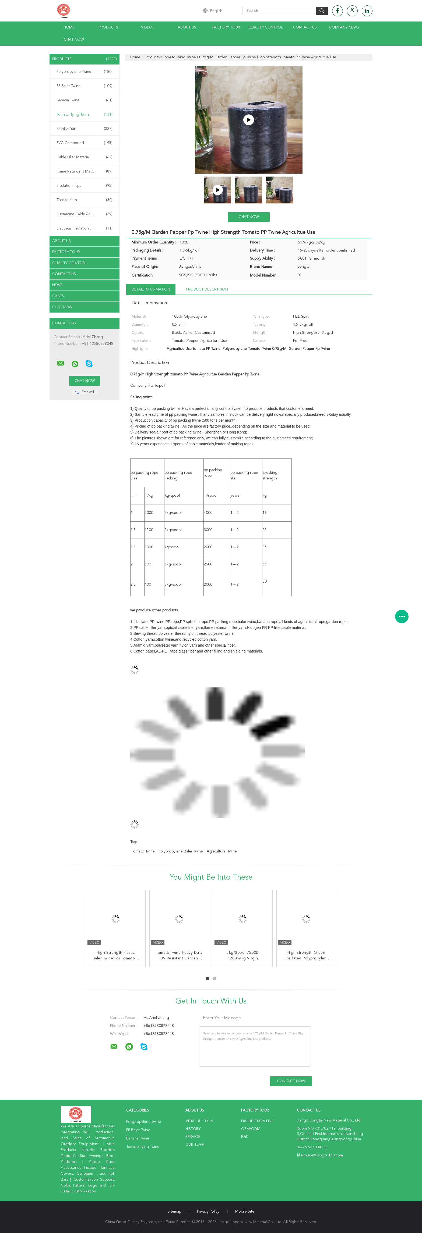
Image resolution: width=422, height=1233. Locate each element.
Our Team (195, 1144)
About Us (187, 27)
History (193, 1129)
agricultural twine (222, 851)
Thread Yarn (84, 200)
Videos (147, 27)
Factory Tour (226, 27)
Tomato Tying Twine (84, 114)
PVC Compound (84, 143)
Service (192, 1137)
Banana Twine (84, 100)
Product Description (207, 289)
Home (69, 27)
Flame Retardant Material (84, 171)
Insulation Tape (84, 185)
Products (108, 27)
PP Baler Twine (84, 86)
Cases (58, 296)
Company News (344, 27)
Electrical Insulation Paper (84, 228)
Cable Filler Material (84, 157)
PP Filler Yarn (84, 128)
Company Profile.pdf (147, 386)
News (57, 285)
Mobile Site (244, 1211)
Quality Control (265, 27)
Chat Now (74, 39)
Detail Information (151, 289)
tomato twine (143, 851)
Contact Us (305, 27)
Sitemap (174, 1211)
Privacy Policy (208, 1211)
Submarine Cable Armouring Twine (86, 214)
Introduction (199, 1121)
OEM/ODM (250, 1129)
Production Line (257, 1121)
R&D (245, 1137)
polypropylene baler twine (181, 851)
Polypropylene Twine (84, 71)
